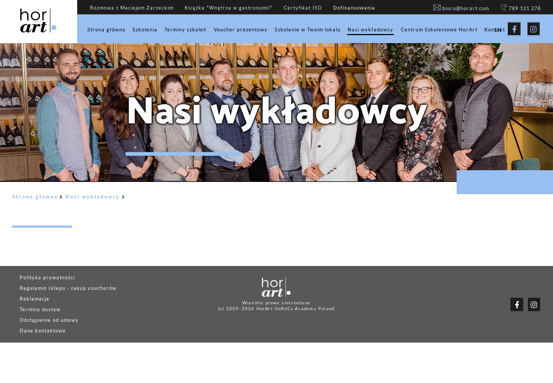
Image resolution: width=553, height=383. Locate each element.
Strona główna (106, 29)
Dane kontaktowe (43, 331)
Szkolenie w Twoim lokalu (308, 29)
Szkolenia (145, 29)
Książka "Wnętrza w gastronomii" (229, 8)
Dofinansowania (354, 8)
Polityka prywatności (47, 277)
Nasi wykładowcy (370, 29)
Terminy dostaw (40, 309)
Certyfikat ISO (303, 8)
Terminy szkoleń (185, 29)
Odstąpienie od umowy (49, 320)
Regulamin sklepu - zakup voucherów (68, 288)
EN (498, 30)
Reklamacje (34, 299)
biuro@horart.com (461, 8)
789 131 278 (520, 8)
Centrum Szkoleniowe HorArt (439, 29)
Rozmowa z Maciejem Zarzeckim (132, 8)
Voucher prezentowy (241, 29)
